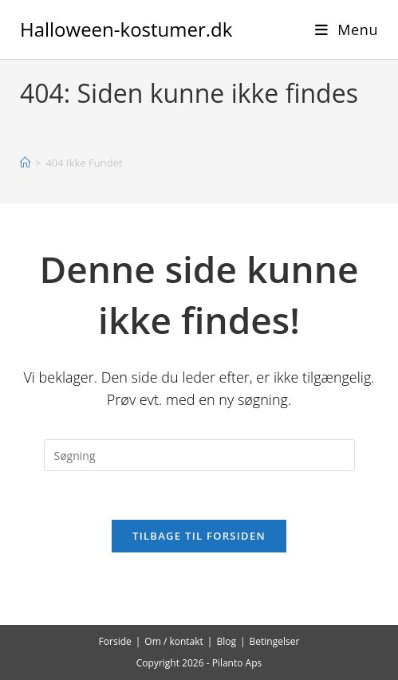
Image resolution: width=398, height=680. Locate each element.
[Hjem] (25, 162)
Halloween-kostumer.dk (126, 29)
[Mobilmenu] (346, 29)
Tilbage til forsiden (199, 536)
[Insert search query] (199, 455)
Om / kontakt (173, 641)
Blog (226, 641)
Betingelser (275, 641)
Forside (115, 641)
